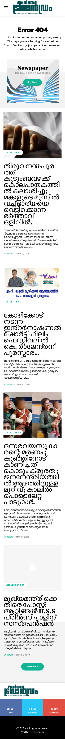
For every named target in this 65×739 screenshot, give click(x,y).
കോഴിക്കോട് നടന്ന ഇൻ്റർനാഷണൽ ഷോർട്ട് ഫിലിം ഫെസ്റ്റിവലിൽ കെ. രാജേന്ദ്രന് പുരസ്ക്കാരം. (32, 333)
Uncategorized (15, 585)
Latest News (13, 152)
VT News (8, 253)
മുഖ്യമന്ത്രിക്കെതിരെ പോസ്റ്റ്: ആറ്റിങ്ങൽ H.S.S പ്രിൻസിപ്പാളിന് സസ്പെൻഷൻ (30, 611)
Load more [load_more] (32, 666)
